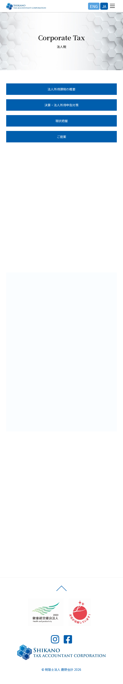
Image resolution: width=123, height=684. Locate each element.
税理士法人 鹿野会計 (59, 669)
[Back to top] (61, 590)
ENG (94, 6)
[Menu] (112, 6)
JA (104, 6)
